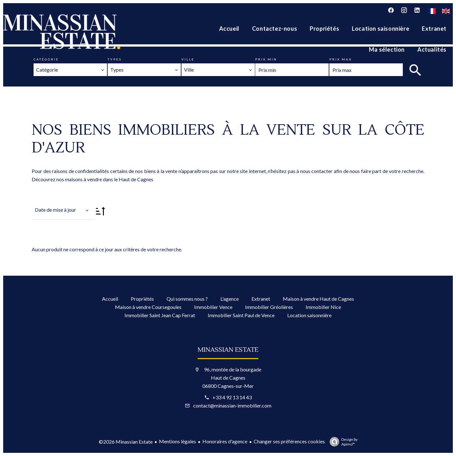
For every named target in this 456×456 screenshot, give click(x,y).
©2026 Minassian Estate (126, 442)
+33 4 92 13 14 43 (232, 397)
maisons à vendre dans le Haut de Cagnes (109, 179)
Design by (342, 441)
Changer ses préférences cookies (289, 441)
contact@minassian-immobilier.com (232, 405)
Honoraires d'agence (224, 441)
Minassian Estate (228, 350)
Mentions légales (177, 441)
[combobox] (70, 69)
